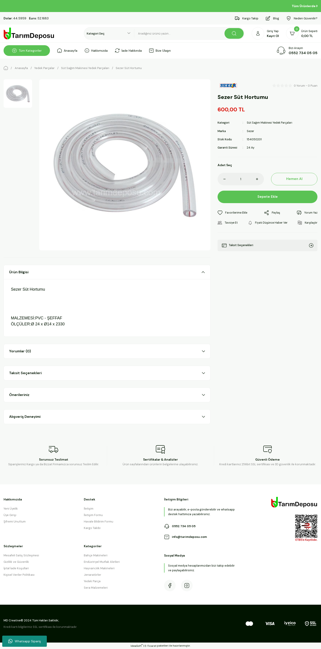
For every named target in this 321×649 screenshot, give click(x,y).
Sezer (251, 131)
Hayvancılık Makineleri (99, 568)
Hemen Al (294, 178)
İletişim (88, 508)
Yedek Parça (92, 581)
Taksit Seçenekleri (25, 373)
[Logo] (29, 33)
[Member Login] (265, 33)
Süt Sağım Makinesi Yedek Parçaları (271, 122)
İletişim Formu (93, 515)
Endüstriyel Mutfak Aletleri (102, 562)
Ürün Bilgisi (19, 272)
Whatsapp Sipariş (24, 641)
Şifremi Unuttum (15, 521)
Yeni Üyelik (11, 508)
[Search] (189, 33)
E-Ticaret (150, 646)
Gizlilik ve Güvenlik (16, 562)
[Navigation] (27, 50)
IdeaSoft (136, 646)
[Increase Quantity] (260, 179)
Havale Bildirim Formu (98, 521)
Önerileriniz (19, 394)
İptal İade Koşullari (16, 568)
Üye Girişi (10, 515)
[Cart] (301, 33)
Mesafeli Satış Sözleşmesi (21, 555)
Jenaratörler (92, 575)
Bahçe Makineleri (95, 555)
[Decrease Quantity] (222, 179)
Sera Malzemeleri (96, 588)
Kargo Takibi (92, 528)
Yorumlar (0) (20, 351)
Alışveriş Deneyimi (25, 416)
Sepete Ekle (267, 196)
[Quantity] (241, 179)
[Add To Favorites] (233, 212)
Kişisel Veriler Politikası (19, 575)
